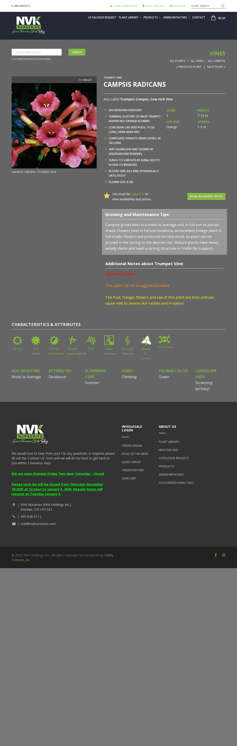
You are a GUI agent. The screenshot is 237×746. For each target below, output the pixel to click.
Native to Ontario (146, 353)
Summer (92, 382)
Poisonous (166, 347)
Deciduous (57, 376)
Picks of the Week (135, 454)
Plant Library (130, 17)
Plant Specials (153, 6)
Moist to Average (26, 376)
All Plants (178, 61)
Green (164, 376)
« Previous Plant (189, 67)
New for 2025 (168, 450)
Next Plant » (216, 67)
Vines (217, 53)
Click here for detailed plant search (31, 59)
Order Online (132, 445)
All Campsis (216, 61)
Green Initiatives (176, 17)
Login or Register (123, 6)
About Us (167, 426)
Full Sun (17, 349)
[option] (54, 128)
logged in (137, 194)
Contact (198, 17)
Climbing (129, 376)
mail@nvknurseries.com (38, 524)
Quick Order (131, 462)
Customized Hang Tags (176, 483)
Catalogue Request (102, 17)
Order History (133, 470)
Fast (91, 348)
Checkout (178, 6)
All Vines (197, 61)
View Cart (129, 478)
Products (152, 17)
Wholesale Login (132, 428)
